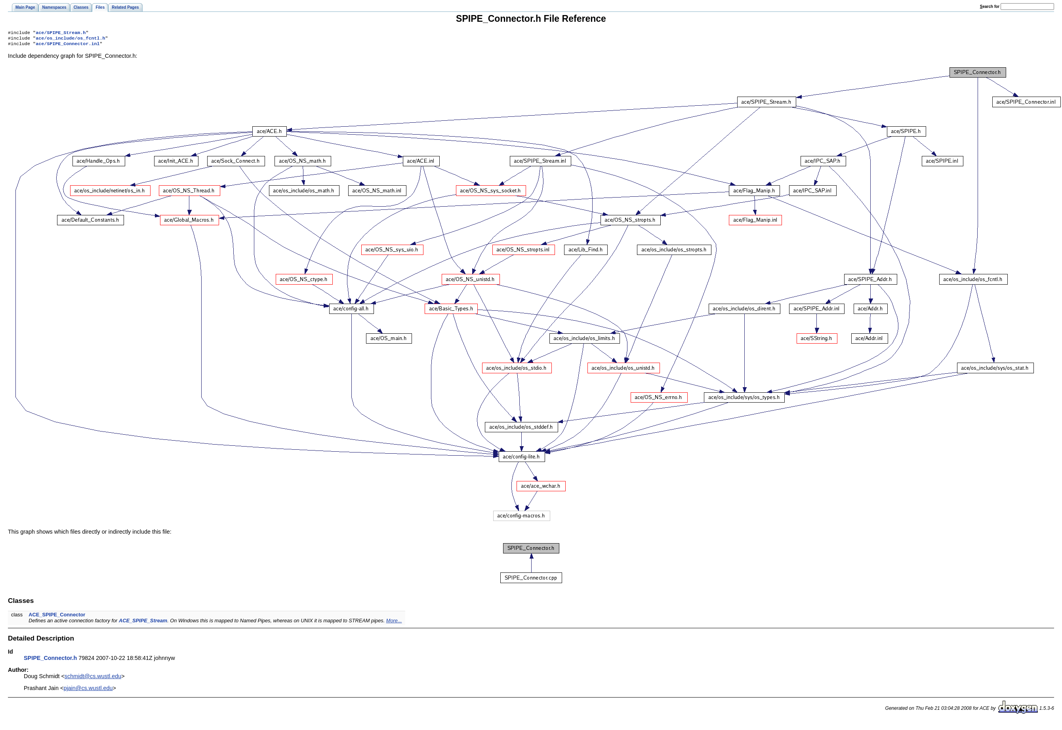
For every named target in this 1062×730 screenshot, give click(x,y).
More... (394, 623)
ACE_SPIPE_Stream (143, 623)
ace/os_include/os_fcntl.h (70, 39)
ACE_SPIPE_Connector (57, 617)
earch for (990, 6)
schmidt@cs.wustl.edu (93, 678)
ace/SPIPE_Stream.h (61, 33)
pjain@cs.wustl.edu (87, 690)
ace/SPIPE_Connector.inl (67, 46)
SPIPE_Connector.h (50, 660)
